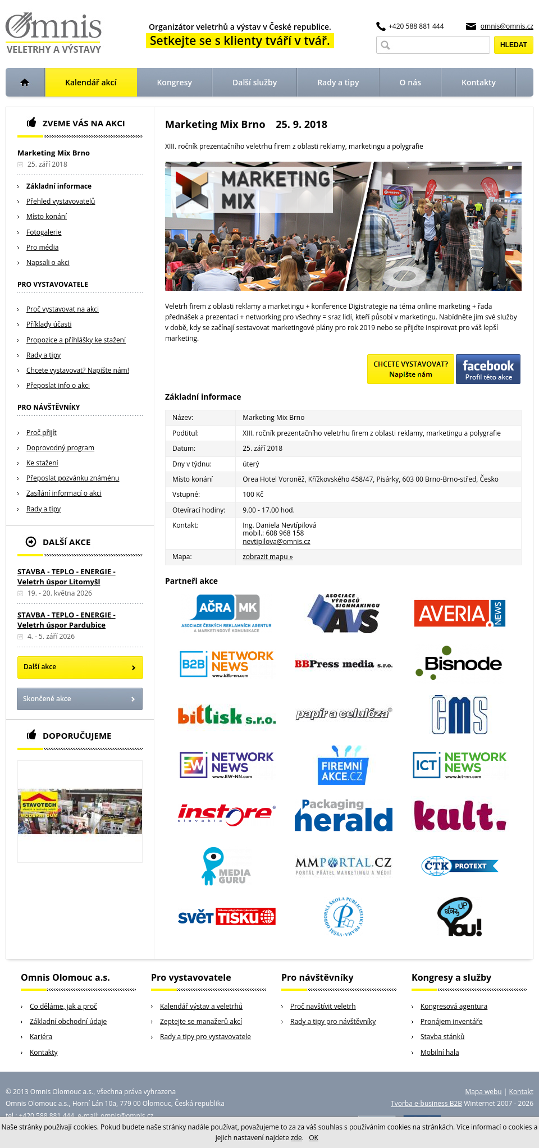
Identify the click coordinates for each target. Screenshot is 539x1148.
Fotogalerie (44, 232)
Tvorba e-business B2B (426, 1103)
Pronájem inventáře (451, 1021)
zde (296, 1137)
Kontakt (521, 1091)
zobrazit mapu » (268, 556)
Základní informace (59, 186)
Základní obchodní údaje (68, 1021)
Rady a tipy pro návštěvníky (333, 1021)
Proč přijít (41, 432)
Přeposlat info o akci (58, 385)
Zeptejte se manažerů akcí (201, 1021)
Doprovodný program (60, 447)
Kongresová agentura (454, 1006)
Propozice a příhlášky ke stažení (76, 340)
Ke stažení (42, 463)
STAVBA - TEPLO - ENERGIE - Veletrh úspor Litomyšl (66, 576)
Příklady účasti (48, 324)
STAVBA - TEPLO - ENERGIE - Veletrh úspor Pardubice (66, 620)
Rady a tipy (43, 355)
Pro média (42, 247)
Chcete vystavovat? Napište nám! (77, 370)
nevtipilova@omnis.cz (276, 541)
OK (313, 1137)
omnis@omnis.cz (507, 26)
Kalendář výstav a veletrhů (201, 1006)
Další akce (40, 666)
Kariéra (41, 1036)
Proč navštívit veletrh (323, 1006)
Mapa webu (483, 1091)
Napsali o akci (48, 262)
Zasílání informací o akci (64, 493)
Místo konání (46, 216)
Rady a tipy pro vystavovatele (205, 1036)
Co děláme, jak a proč (63, 1006)
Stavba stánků (442, 1036)
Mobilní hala (440, 1052)
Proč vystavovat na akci (62, 309)
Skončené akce (47, 698)
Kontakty (43, 1052)
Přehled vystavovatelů (60, 201)
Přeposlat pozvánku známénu (72, 478)
